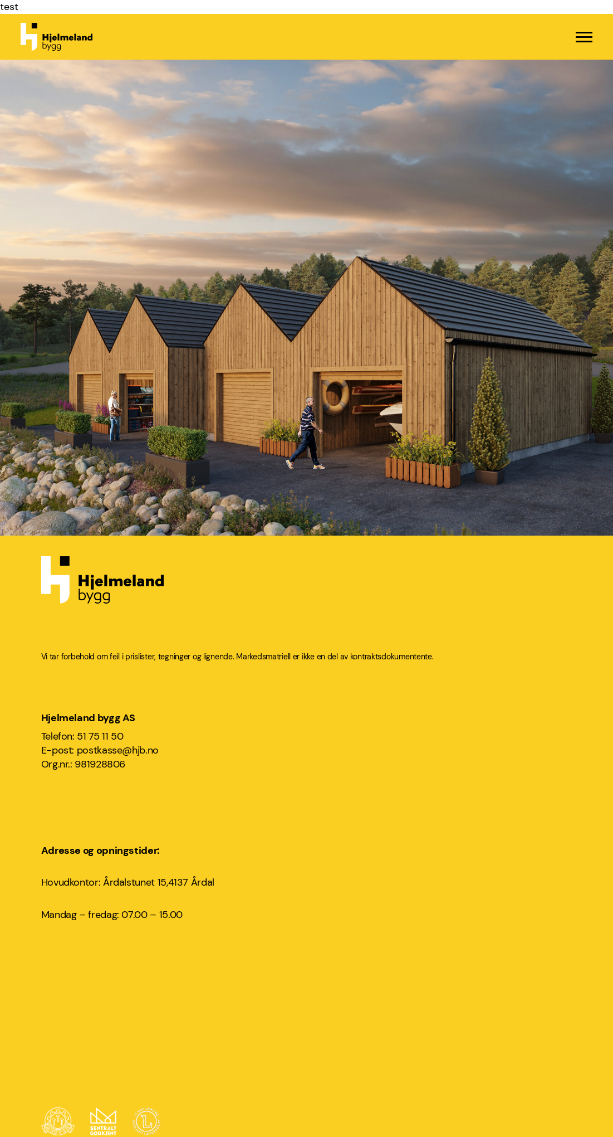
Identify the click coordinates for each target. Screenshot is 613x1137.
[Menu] (584, 37)
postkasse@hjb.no (118, 750)
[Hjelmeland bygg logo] (56, 37)
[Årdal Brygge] (306, 338)
